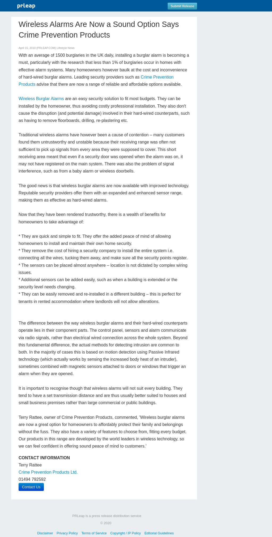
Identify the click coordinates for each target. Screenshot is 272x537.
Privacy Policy (67, 533)
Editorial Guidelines (159, 533)
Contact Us (31, 487)
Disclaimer (45, 533)
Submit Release (182, 6)
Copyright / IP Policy (125, 533)
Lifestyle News (66, 48)
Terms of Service (94, 533)
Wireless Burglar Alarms (41, 98)
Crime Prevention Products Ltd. (48, 472)
